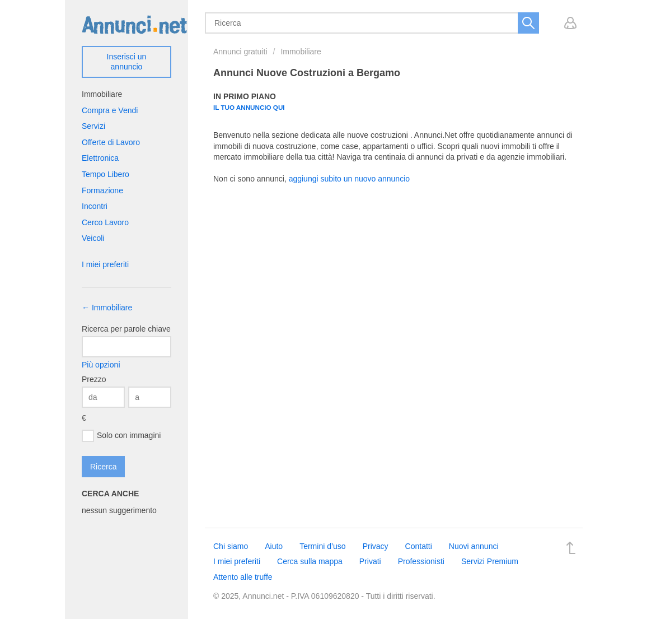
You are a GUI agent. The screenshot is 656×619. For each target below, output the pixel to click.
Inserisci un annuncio (127, 61)
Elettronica (100, 157)
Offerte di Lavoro (111, 142)
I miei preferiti (105, 264)
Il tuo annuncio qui (249, 107)
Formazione (102, 190)
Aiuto (274, 546)
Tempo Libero (105, 174)
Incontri (94, 206)
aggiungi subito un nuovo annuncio (349, 178)
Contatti (418, 546)
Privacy (375, 546)
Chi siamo (230, 546)
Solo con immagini (121, 436)
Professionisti (421, 561)
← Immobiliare (107, 307)
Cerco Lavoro (105, 222)
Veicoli (93, 238)
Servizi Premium (489, 561)
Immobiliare (300, 51)
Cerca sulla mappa (310, 561)
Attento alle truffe (243, 577)
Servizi (93, 126)
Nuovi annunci (474, 546)
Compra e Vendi (110, 110)
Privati (370, 561)
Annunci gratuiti (240, 51)
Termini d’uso (322, 546)
